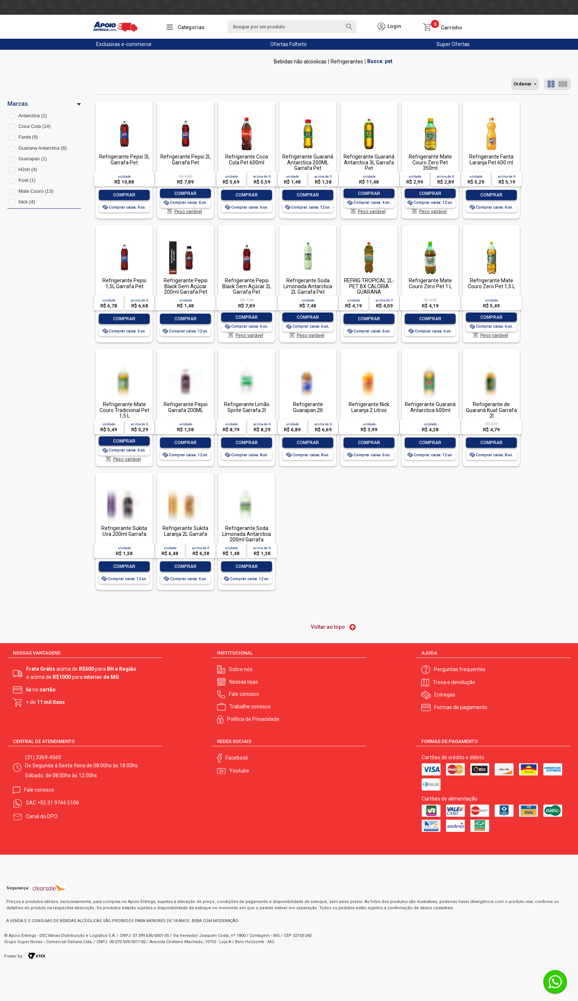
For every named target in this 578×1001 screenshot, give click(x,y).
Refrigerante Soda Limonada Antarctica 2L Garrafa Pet (307, 286)
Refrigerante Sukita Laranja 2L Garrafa (185, 531)
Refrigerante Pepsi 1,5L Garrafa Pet (124, 283)
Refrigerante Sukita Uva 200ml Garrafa (124, 531)
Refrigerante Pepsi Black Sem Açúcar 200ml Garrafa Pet (186, 286)
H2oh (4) (27, 169)
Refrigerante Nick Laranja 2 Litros (369, 407)
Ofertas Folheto (288, 44)
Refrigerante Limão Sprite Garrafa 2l (246, 407)
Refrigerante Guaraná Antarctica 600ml (430, 407)
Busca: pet (380, 61)
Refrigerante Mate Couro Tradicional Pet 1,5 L (124, 410)
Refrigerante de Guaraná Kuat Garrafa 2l (491, 410)
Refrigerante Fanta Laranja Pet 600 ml (491, 159)
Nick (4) (26, 202)
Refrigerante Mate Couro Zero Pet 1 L (430, 283)
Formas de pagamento (460, 707)
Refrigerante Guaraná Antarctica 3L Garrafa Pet (369, 162)
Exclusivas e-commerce (124, 44)
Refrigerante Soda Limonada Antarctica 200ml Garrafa (246, 534)
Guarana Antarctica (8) (42, 148)
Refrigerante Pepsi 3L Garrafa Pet (124, 159)
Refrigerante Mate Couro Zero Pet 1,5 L (491, 283)
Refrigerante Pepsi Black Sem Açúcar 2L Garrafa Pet (246, 286)
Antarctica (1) (32, 115)
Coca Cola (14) (34, 126)
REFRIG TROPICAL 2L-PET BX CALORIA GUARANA (369, 286)
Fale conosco (244, 694)
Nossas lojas (243, 682)
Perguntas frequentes (459, 669)
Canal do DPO (42, 816)
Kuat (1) (26, 180)
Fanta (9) (28, 137)
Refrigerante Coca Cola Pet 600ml (246, 159)
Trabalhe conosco (250, 706)
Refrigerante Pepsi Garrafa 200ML (186, 407)
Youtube (239, 771)
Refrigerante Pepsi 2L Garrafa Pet (185, 159)
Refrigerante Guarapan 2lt (308, 407)
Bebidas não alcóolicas (300, 61)
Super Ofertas (453, 44)
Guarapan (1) (32, 158)
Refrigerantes (347, 61)
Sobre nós (241, 669)
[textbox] (291, 26)
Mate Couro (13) (35, 191)
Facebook (237, 758)
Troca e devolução (454, 682)
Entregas (444, 695)
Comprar (124, 195)
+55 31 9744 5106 (58, 803)
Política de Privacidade (253, 719)
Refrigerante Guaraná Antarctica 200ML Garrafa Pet (307, 162)
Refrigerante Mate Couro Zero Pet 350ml (430, 162)
